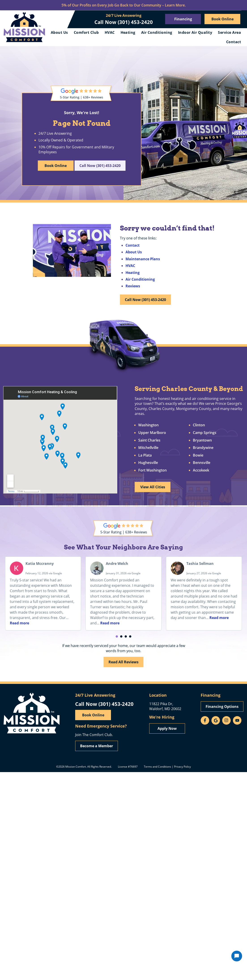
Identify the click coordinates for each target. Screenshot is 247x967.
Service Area (229, 32)
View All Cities (152, 487)
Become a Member (96, 745)
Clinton (199, 425)
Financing (183, 19)
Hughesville (148, 463)
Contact (233, 41)
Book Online (222, 19)
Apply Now (167, 728)
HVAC (110, 32)
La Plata (145, 455)
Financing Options (222, 706)
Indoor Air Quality (195, 32)
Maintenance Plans (143, 258)
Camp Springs (204, 433)
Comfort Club (86, 32)
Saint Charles (149, 440)
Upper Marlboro (152, 433)
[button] (117, 636)
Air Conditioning (156, 32)
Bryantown (202, 440)
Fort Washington (152, 470)
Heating (128, 32)
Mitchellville (148, 448)
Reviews (133, 286)
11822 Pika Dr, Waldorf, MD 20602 (165, 706)
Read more (19, 623)
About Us (59, 32)
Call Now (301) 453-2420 (123, 21)
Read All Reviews (123, 662)
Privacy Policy (182, 766)
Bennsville (201, 463)
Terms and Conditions (157, 766)
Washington (148, 425)
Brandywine (203, 448)
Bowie (198, 455)
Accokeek (201, 470)
